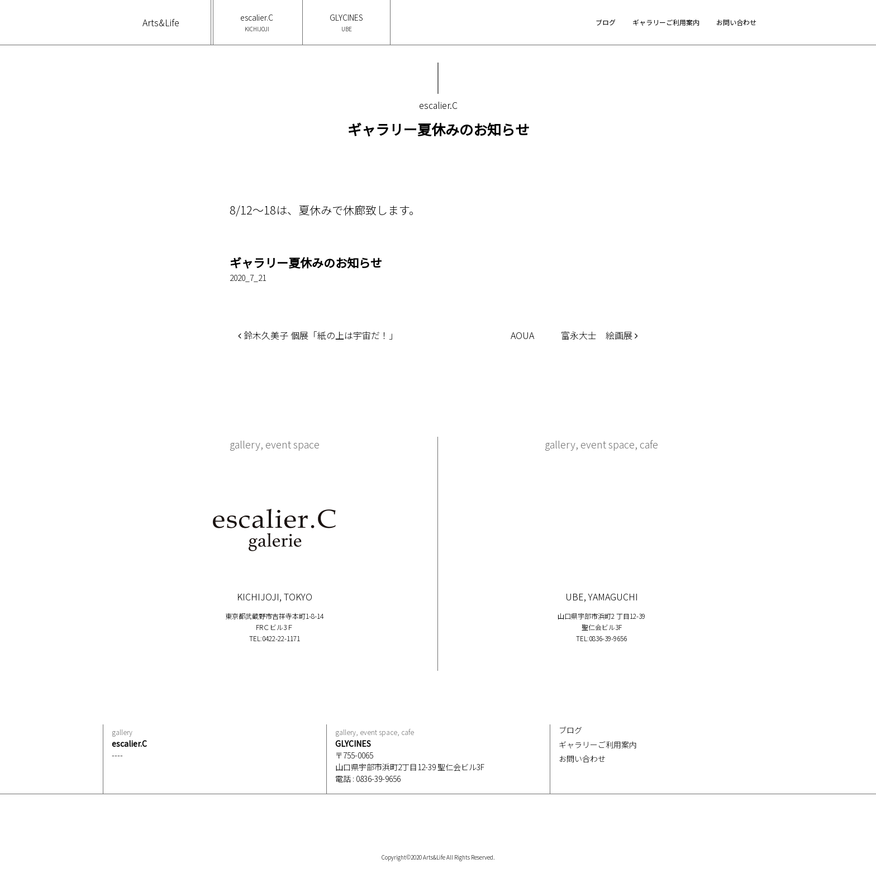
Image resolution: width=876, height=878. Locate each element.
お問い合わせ (736, 22)
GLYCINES (346, 22)
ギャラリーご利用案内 (665, 22)
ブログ (606, 22)
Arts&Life (160, 22)
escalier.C (256, 22)
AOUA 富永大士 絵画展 (574, 335)
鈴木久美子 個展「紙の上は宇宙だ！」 (318, 335)
